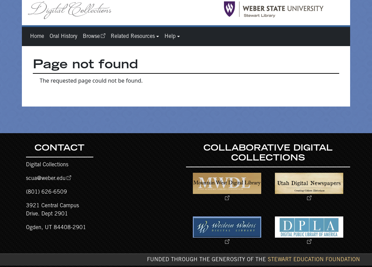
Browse (91, 36)
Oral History (63, 36)
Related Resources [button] (133, 36)
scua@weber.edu (46, 178)
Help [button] (170, 36)
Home (37, 36)
